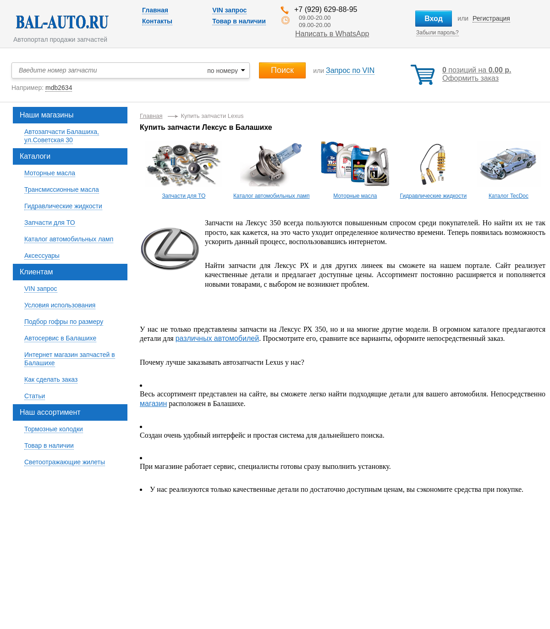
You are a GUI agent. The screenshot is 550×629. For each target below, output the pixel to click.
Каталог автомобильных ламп (271, 196)
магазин (153, 403)
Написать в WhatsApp (332, 34)
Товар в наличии (238, 21)
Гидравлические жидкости (433, 196)
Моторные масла (355, 196)
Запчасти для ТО (183, 196)
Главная (155, 10)
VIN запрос (229, 10)
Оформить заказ (470, 78)
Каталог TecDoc (508, 196)
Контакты (157, 21)
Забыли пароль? (437, 32)
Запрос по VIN (350, 70)
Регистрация (491, 18)
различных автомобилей (217, 338)
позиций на (476, 70)
